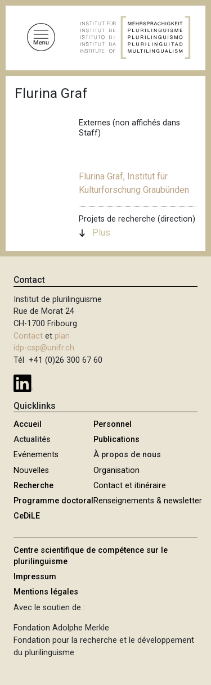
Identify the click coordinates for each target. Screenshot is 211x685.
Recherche (33, 485)
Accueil (28, 424)
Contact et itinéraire (129, 485)
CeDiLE (27, 516)
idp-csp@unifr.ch (44, 348)
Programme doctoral (53, 501)
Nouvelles (31, 470)
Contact (28, 336)
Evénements (36, 454)
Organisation (116, 470)
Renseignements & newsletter (147, 501)
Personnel (112, 424)
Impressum (35, 577)
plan (62, 336)
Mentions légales (46, 592)
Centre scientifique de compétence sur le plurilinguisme (91, 556)
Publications (116, 439)
